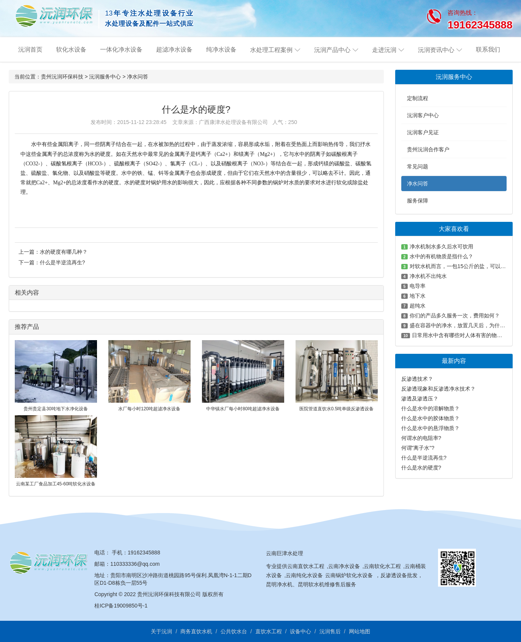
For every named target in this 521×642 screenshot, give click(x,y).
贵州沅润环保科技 (62, 77)
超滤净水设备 (174, 49)
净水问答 (137, 77)
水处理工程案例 (271, 50)
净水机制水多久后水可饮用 (441, 246)
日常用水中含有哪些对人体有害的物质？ (459, 335)
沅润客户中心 (423, 115)
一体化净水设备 (121, 49)
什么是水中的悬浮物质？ (430, 428)
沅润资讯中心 (436, 50)
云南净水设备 (344, 566)
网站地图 (359, 631)
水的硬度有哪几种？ (64, 252)
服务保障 (417, 201)
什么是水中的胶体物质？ (430, 418)
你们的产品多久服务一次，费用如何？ (455, 315)
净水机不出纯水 (428, 276)
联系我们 (488, 49)
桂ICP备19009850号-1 (120, 606)
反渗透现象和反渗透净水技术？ (438, 389)
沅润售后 (330, 631)
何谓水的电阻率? (421, 438)
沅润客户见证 (423, 132)
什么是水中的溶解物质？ (430, 408)
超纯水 (418, 306)
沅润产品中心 (332, 50)
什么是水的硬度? (421, 468)
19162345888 (144, 552)
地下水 (418, 296)
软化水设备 (71, 49)
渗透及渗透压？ (419, 399)
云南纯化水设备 (304, 575)
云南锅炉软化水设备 (349, 575)
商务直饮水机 (196, 631)
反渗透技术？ (417, 379)
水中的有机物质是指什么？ (441, 256)
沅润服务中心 (105, 77)
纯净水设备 (221, 49)
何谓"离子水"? (418, 448)
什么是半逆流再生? (62, 262)
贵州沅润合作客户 (428, 149)
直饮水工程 (268, 631)
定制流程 (417, 98)
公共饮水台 (234, 631)
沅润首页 (30, 49)
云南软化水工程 (382, 566)
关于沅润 (161, 631)
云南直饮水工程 (305, 566)
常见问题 (417, 166)
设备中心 (300, 631)
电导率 (418, 286)
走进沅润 (384, 50)
